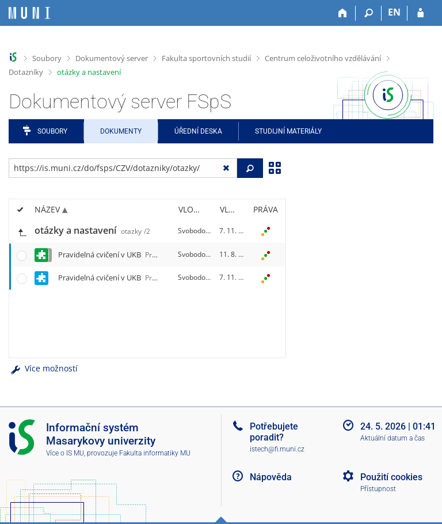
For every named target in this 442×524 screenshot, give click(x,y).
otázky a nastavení (89, 72)
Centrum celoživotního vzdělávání (323, 58)
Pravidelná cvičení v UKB (144, 254)
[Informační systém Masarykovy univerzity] (29, 13)
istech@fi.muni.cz (277, 449)
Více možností (43, 368)
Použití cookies (391, 477)
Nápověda (271, 477)
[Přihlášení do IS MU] (420, 13)
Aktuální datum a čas (392, 438)
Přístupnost (378, 489)
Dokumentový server (111, 58)
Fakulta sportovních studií (206, 58)
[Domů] (343, 13)
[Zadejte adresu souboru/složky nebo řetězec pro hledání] (123, 168)
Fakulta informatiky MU (154, 453)
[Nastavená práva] (265, 231)
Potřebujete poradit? (274, 432)
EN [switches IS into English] (394, 12)
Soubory (47, 58)
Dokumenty (121, 131)
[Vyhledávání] (369, 13)
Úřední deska (198, 131)
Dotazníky (26, 72)
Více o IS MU (65, 453)
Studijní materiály (288, 131)
